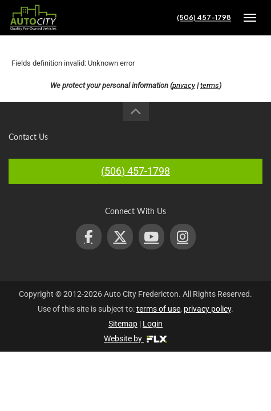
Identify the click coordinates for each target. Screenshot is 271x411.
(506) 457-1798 (204, 17)
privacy (183, 85)
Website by (135, 338)
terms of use (158, 308)
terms (209, 85)
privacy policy (207, 308)
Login (153, 323)
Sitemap (122, 323)
